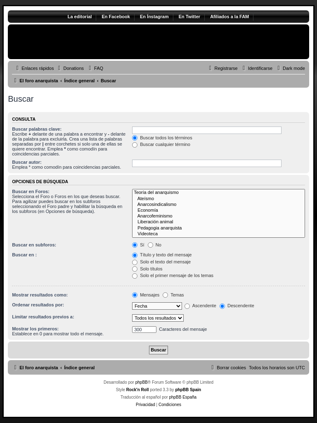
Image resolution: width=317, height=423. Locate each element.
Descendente (237, 305)
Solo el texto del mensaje (161, 261)
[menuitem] (70, 68)
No (154, 244)
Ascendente (200, 305)
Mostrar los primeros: (35, 328)
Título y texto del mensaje (162, 254)
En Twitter (189, 16)
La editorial (80, 16)
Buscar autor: (27, 162)
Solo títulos (147, 268)
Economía (218, 210)
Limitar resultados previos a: (43, 316)
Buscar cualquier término (161, 144)
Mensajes (145, 294)
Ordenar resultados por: (38, 304)
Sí (138, 244)
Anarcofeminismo (218, 216)
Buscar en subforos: (34, 244)
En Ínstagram (154, 16)
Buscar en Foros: (30, 191)
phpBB (141, 382)
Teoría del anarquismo (218, 193)
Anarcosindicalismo (218, 205)
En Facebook (116, 16)
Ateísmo (218, 199)
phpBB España (182, 397)
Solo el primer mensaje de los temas (172, 275)
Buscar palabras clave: (37, 129)
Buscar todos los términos (162, 137)
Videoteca (218, 234)
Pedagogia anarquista (218, 228)
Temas (173, 294)
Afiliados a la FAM (229, 16)
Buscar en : (24, 254)
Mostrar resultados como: (40, 294)
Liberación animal (218, 222)
